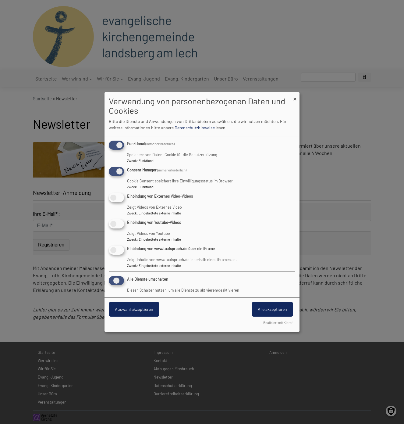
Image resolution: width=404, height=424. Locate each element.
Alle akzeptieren (272, 309)
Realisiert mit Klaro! (278, 323)
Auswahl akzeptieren (134, 309)
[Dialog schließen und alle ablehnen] (294, 96)
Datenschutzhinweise (195, 127)
